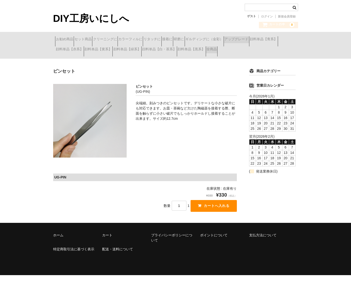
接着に (213, 40)
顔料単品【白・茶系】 (259, 50)
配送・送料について (117, 256)
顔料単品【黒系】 (71, 60)
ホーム (58, 242)
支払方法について (263, 242)
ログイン (267, 16)
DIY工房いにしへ (91, 18)
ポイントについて (214, 242)
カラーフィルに (158, 40)
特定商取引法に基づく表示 (73, 256)
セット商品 (93, 40)
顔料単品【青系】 (105, 50)
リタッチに (189, 40)
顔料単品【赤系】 (143, 50)
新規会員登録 (287, 16)
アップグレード (70, 50)
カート (107, 242)
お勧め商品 (66, 40)
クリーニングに (124, 40)
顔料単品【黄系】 (180, 50)
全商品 (100, 60)
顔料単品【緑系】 (218, 50)
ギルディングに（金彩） (267, 40)
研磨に (233, 40)
